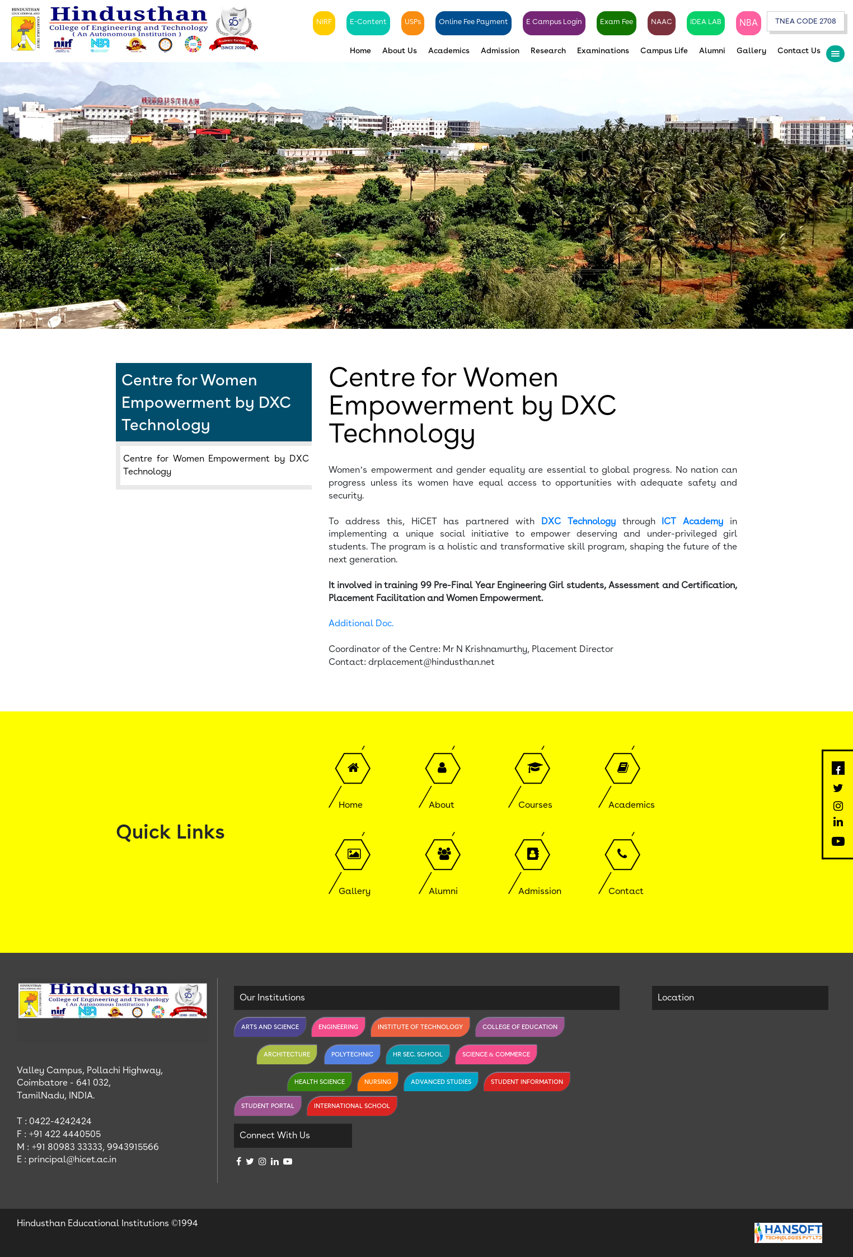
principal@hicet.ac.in (72, 1159)
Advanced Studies (441, 1082)
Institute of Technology (420, 1027)
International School (352, 1106)
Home (360, 50)
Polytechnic (352, 1054)
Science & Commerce (496, 1054)
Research (548, 50)
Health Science (319, 1082)
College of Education (519, 1027)
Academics (449, 50)
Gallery (751, 50)
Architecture (287, 1054)
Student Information (527, 1082)
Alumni (712, 50)
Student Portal (267, 1106)
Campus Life (664, 50)
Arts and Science (270, 1027)
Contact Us (799, 50)
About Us (399, 50)
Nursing (377, 1082)
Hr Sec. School (418, 1054)
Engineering (338, 1027)
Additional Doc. (361, 623)
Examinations (603, 50)
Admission (500, 50)
